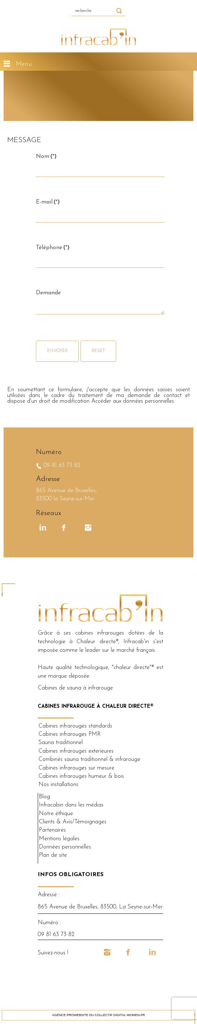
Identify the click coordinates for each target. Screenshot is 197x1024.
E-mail (48, 202)
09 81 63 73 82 (61, 465)
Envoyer (57, 351)
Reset (98, 351)
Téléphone (52, 248)
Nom (46, 156)
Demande (48, 293)
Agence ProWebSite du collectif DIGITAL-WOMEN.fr (98, 1015)
